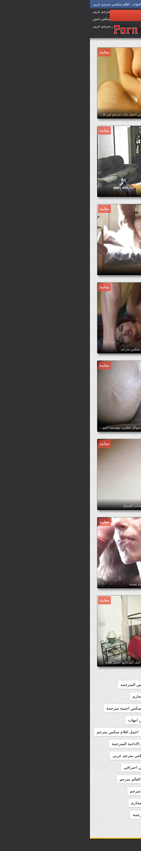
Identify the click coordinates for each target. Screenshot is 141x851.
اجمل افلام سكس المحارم (109, 720)
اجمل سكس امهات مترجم (109, 779)
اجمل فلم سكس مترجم (60, 791)
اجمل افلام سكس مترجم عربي (105, 743)
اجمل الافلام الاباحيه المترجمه (106, 755)
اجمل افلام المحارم (58, 696)
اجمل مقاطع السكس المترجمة (68, 814)
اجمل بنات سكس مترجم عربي (48, 755)
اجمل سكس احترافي (51, 767)
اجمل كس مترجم (116, 814)
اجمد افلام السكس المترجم (108, 684)
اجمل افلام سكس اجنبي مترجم (105, 708)
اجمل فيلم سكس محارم (61, 803)
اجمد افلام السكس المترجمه (54, 684)
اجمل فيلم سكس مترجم (111, 803)
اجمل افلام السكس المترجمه (107, 696)
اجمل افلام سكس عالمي (110, 732)
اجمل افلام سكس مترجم (28, 732)
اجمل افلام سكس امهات (58, 720)
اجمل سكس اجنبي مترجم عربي (104, 767)
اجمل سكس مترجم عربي (110, 791)
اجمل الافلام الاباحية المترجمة (46, 743)
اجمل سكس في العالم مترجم (54, 779)
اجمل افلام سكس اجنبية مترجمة (43, 708)
